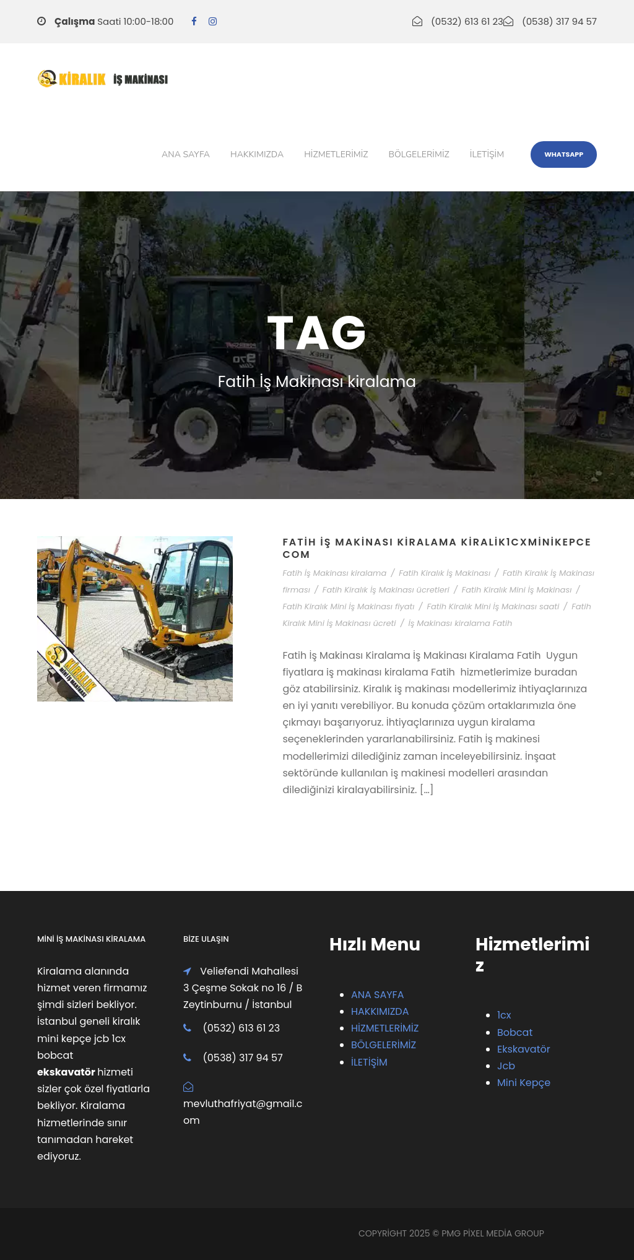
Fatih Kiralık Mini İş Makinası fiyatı (348, 606)
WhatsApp (563, 154)
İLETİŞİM (369, 1062)
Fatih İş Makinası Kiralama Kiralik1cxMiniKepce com (436, 548)
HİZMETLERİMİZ (385, 1028)
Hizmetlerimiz (336, 154)
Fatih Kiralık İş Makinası (444, 573)
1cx (504, 1015)
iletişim (487, 154)
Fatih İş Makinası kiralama (334, 573)
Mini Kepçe (523, 1082)
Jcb (506, 1066)
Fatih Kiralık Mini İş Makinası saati (493, 606)
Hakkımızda (257, 154)
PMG (452, 1233)
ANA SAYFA (377, 995)
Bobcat (514, 1032)
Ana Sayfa (186, 154)
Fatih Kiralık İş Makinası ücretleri (386, 590)
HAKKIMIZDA (380, 1011)
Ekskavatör (523, 1049)
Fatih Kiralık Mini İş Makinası (517, 590)
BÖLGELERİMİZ (383, 1045)
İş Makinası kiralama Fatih (460, 623)
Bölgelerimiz (419, 154)
